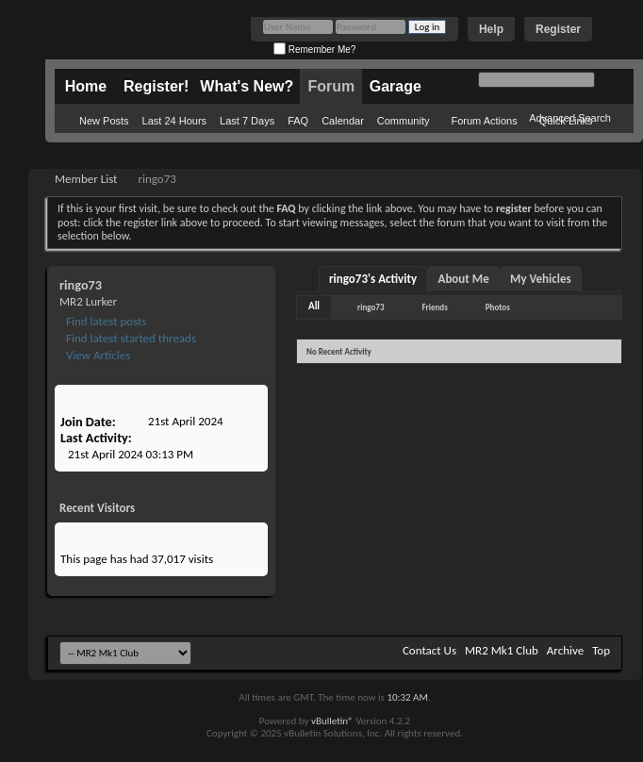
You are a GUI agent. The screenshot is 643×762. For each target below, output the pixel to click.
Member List (86, 179)
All (314, 306)
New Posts (104, 120)
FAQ (298, 120)
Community (403, 120)
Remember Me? (314, 49)
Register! (156, 86)
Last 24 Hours (174, 120)
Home (86, 86)
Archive (565, 650)
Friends (434, 307)
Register (558, 29)
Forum (330, 86)
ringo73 (370, 307)
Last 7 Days (247, 120)
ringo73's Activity (373, 279)
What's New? (246, 86)
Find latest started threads (129, 338)
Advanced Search (570, 118)
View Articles (96, 355)
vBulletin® (332, 721)
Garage (395, 86)
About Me (463, 279)
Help (491, 29)
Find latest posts (105, 321)
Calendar (343, 120)
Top (601, 650)
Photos (498, 307)
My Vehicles (540, 279)
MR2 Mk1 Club (501, 650)
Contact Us (429, 650)
